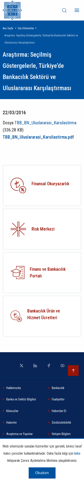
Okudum (42, 473)
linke (77, 453)
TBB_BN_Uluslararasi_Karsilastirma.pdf (38, 137)
